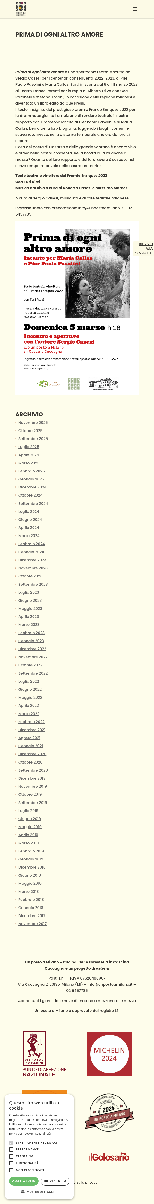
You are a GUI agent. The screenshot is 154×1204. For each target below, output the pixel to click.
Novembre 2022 (33, 657)
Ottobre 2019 (30, 794)
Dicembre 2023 (32, 560)
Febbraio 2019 (31, 851)
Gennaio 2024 (31, 552)
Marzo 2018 (28, 891)
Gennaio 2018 (30, 907)
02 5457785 (77, 990)
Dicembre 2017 (31, 915)
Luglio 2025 (28, 446)
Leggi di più (43, 1134)
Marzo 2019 (28, 843)
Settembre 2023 (33, 584)
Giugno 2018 (29, 875)
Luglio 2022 (28, 681)
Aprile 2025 (28, 455)
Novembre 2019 (32, 786)
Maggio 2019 (30, 826)
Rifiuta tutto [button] (55, 1181)
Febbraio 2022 (31, 721)
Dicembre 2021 (31, 730)
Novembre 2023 (33, 568)
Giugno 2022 (30, 689)
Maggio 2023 (30, 608)
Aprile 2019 (28, 835)
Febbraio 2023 (31, 633)
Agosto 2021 (29, 738)
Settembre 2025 (33, 438)
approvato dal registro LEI (95, 1010)
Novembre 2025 (33, 422)
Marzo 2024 (29, 535)
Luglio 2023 (28, 592)
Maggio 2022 (30, 697)
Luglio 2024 (28, 511)
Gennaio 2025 (31, 479)
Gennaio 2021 (30, 746)
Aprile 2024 (28, 527)
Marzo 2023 (28, 624)
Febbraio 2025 (31, 471)
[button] (39, 1192)
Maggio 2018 (30, 883)
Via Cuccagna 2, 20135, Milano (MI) (50, 984)
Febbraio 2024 (31, 544)
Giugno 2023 (30, 600)
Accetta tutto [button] (23, 1181)
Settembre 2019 (32, 802)
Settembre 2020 (33, 770)
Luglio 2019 (28, 810)
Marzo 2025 (29, 463)
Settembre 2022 (33, 673)
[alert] (39, 1146)
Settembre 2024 (33, 503)
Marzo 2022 (28, 713)
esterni (102, 968)
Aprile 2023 (28, 616)
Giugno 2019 (29, 818)
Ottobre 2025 (30, 430)
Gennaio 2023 (31, 641)
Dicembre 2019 (32, 778)
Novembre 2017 (32, 923)
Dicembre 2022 (32, 649)
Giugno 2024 (30, 519)
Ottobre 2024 (30, 495)
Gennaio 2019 (30, 859)
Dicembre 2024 (32, 487)
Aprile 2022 (28, 705)
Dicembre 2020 (32, 754)
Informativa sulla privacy (77, 1182)
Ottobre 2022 (30, 665)
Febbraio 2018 (31, 899)
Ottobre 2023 (30, 576)
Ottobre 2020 (30, 762)
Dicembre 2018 (32, 867)
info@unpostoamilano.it (100, 208)
